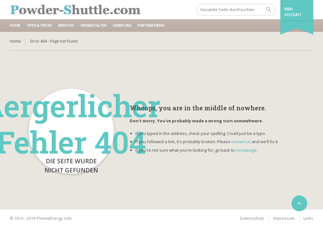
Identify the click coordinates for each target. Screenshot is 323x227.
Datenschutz (252, 218)
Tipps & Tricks (39, 25)
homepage (246, 150)
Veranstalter (93, 25)
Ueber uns (122, 25)
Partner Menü (151, 25)
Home (15, 25)
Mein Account (292, 11)
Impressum (284, 218)
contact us (241, 141)
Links (308, 218)
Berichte (66, 25)
